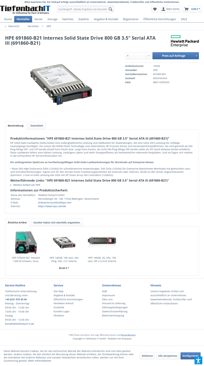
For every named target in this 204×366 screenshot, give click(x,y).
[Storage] (52, 19)
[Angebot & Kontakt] (106, 19)
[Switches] (68, 19)
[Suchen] (110, 9)
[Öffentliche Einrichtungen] (159, 19)
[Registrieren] (131, 19)
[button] (198, 360)
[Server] (38, 19)
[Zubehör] (84, 19)
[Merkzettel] (155, 9)
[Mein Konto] (170, 9)
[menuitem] (85, 9)
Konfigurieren (191, 355)
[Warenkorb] (192, 9)
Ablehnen (147, 355)
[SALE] (183, 19)
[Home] (8, 19)
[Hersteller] (23, 19)
